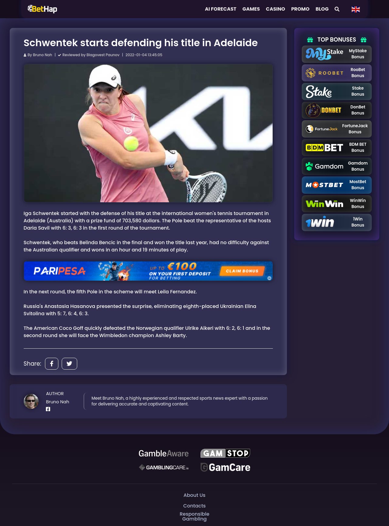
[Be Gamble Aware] (163, 453)
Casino (275, 8)
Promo (300, 8)
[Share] (51, 364)
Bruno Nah (42, 54)
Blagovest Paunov (103, 54)
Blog (322, 8)
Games (251, 8)
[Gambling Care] (163, 467)
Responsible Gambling (194, 516)
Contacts (194, 505)
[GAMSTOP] (225, 453)
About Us (194, 495)
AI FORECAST (220, 8)
